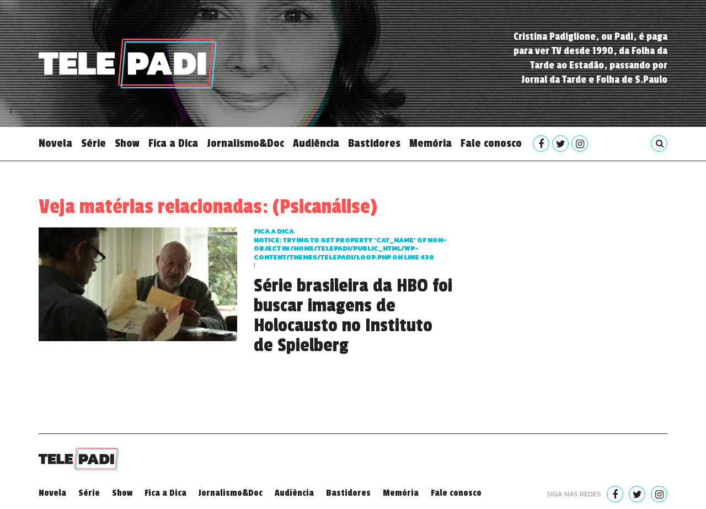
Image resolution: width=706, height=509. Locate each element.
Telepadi (128, 63)
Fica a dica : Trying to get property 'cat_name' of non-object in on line (350, 244)
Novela (55, 143)
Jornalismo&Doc (245, 143)
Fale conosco (491, 143)
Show (127, 143)
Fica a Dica (173, 143)
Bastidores (374, 143)
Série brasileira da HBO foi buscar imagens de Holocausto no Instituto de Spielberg (353, 316)
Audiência (316, 143)
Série (93, 143)
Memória (430, 143)
